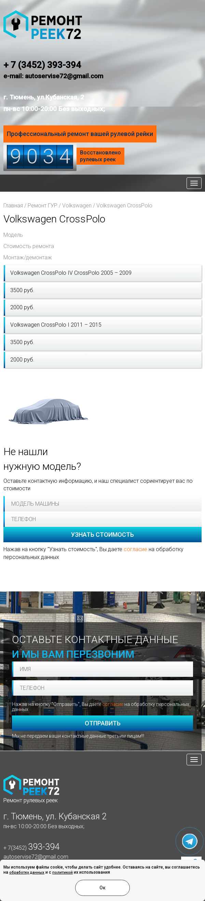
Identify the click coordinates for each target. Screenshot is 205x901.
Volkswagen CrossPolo (124, 205)
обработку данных (26, 872)
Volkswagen (77, 205)
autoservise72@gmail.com (35, 857)
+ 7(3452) (31, 848)
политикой (62, 872)
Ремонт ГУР (42, 205)
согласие (135, 549)
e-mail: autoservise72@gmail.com (53, 76)
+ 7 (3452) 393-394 (42, 65)
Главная (13, 205)
